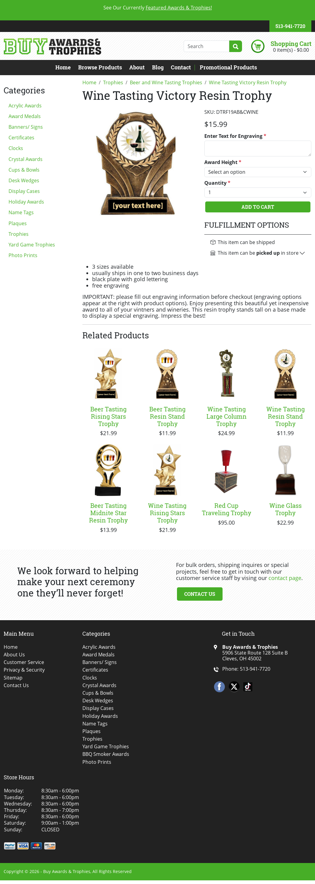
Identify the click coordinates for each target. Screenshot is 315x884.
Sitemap (13, 678)
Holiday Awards (26, 201)
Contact (181, 67)
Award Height (222, 162)
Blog (158, 67)
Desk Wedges (24, 180)
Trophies (19, 234)
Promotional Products (228, 67)
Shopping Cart (291, 43)
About (137, 67)
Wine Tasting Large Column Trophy (226, 416)
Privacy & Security (24, 670)
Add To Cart (257, 207)
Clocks (16, 148)
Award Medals (25, 116)
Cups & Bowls (24, 169)
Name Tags (21, 212)
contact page (284, 578)
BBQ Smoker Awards (105, 754)
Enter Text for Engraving (235, 136)
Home (63, 67)
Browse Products (100, 67)
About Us (14, 655)
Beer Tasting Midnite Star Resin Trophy (108, 512)
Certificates (21, 137)
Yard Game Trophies (32, 244)
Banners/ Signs (26, 127)
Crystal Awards (26, 159)
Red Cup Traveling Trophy (226, 509)
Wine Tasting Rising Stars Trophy (167, 512)
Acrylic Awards (25, 105)
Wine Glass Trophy (285, 509)
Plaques (18, 223)
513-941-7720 (290, 26)
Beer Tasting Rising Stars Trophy (108, 416)
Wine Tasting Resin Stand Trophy (285, 416)
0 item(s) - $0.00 (291, 50)
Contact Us (199, 594)
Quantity (217, 183)
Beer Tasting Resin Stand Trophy (167, 416)
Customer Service (24, 662)
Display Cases (24, 191)
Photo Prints (23, 255)
